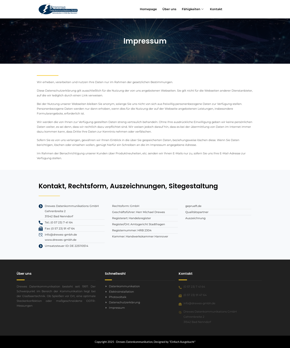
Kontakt (216, 9)
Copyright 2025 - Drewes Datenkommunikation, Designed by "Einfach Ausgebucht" (145, 341)
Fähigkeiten (193, 9)
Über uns (169, 9)
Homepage (148, 9)
